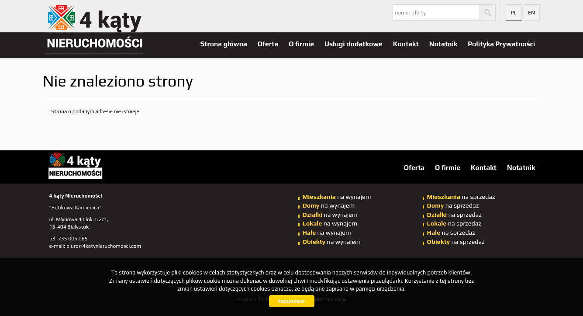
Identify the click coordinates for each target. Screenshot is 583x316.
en (531, 13)
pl (513, 13)
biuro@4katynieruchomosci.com (103, 246)
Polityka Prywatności (501, 44)
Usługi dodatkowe (353, 44)
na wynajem (337, 196)
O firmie (301, 44)
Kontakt (406, 44)
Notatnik (443, 44)
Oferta (268, 44)
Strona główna (223, 44)
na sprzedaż (461, 196)
